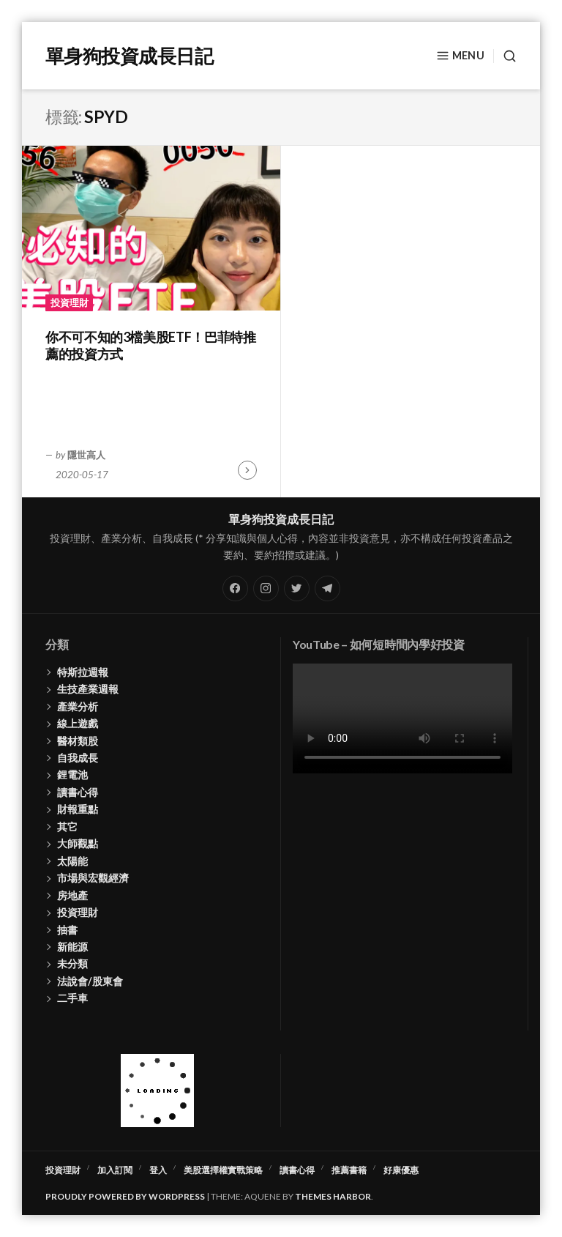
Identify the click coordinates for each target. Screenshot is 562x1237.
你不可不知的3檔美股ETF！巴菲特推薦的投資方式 (150, 345)
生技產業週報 (88, 689)
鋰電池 (72, 774)
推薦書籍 (349, 1169)
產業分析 (77, 706)
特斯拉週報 (82, 672)
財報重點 (77, 809)
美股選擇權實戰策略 (223, 1169)
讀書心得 (77, 792)
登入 (158, 1169)
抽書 (67, 930)
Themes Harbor (333, 1196)
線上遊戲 (77, 723)
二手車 (72, 998)
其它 (67, 826)
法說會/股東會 (90, 981)
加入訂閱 (114, 1169)
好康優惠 (401, 1169)
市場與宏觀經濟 (93, 878)
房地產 (72, 895)
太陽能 (72, 861)
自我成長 (77, 757)
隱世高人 (86, 455)
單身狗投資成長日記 (129, 56)
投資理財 (69, 302)
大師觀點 (77, 843)
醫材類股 (77, 741)
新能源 (72, 946)
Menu (460, 55)
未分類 (72, 963)
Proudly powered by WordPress (125, 1196)
